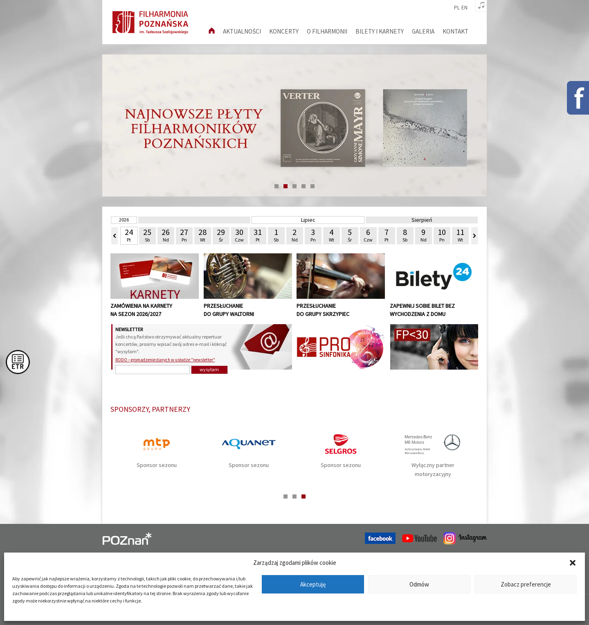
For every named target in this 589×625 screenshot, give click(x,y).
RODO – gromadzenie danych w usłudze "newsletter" (165, 360)
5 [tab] (312, 186)
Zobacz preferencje (526, 584)
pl (457, 8)
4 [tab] (303, 186)
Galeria (423, 31)
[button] (573, 563)
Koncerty (284, 31)
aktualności (242, 31)
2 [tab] (285, 186)
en (464, 8)
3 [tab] (294, 186)
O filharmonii (327, 31)
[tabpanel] (294, 125)
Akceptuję (313, 584)
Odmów (419, 584)
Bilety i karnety (379, 31)
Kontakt (455, 31)
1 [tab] (276, 186)
